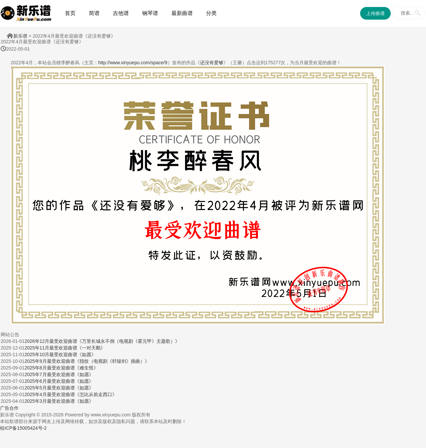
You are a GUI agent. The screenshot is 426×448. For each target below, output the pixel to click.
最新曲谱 (182, 13)
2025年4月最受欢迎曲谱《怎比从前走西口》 (71, 394)
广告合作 (9, 408)
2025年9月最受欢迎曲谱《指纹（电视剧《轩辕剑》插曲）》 (87, 361)
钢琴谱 (150, 13)
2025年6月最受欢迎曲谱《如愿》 (59, 381)
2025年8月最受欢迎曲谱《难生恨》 (61, 367)
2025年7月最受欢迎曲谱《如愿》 (59, 374)
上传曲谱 (375, 13)
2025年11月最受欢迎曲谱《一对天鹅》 (65, 347)
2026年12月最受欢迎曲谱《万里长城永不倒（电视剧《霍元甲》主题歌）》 (102, 341)
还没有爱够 (211, 62)
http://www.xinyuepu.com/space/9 (132, 62)
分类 (211, 13)
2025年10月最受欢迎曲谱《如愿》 (60, 354)
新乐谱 (20, 36)
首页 (70, 13)
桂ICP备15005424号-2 (23, 428)
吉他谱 (121, 13)
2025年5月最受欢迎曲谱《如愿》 (59, 387)
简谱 (94, 13)
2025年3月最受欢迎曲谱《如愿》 (59, 401)
